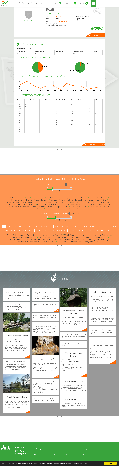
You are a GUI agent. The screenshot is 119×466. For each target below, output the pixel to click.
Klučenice (70, 200)
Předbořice (55, 204)
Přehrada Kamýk (16, 237)
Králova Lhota (42, 202)
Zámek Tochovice (74, 237)
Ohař (110, 202)
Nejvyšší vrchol (61, 230)
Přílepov (64, 204)
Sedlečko (107, 204)
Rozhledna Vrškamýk (88, 239)
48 (86, 18)
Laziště (64, 202)
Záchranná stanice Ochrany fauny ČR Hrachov (85, 242)
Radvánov (86, 204)
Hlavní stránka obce (99, 35)
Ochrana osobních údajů (62, 455)
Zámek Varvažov (70, 235)
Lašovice (57, 202)
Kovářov (23, 202)
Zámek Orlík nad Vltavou (16, 235)
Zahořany (40, 209)
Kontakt (85, 455)
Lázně (52, 230)
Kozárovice (32, 202)
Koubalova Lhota (13, 202)
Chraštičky (64, 198)
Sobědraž (41, 207)
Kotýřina (104, 200)
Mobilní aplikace (40, 455)
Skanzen (56, 226)
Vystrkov (107, 207)
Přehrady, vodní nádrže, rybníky (71, 226)
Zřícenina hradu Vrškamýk (40, 239)
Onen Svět (12, 204)
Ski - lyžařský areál (46, 226)
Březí (28, 198)
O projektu (40, 449)
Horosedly (15, 200)
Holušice (92, 198)
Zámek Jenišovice (60, 237)
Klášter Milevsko (23, 242)
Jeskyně (45, 230)
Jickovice (29, 200)
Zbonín (71, 209)
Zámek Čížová (62, 242)
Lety (69, 202)
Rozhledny (107, 226)
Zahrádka (48, 209)
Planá (39, 204)
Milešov (75, 202)
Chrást (48, 198)
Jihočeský (58, 16)
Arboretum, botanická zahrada (92, 226)
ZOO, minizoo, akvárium (14, 226)
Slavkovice (18, 207)
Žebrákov (79, 209)
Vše (4, 226)
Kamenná (53, 200)
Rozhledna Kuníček (45, 237)
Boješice (22, 198)
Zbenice (64, 209)
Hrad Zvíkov (81, 235)
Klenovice (62, 200)
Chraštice (55, 198)
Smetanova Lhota (29, 207)
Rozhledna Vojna (103, 239)
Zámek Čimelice (32, 235)
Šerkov (10, 207)
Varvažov (79, 207)
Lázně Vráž (26, 239)
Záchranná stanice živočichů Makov (43, 242)
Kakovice (37, 200)
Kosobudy (78, 200)
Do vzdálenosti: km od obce (53, 184)
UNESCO (35, 226)
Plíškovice (46, 204)
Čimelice (72, 198)
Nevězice (104, 202)
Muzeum (88, 230)
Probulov (71, 204)
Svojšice (58, 207)
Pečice (33, 204)
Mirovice (82, 202)
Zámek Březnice (88, 237)
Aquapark (27, 226)
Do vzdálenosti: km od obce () (51, 213)
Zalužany (57, 209)
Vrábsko (99, 207)
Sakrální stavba (111, 230)
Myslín (89, 202)
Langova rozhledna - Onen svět (51, 235)
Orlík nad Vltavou (23, 204)
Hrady (114, 226)
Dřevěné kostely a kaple (25, 230)
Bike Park (71, 230)
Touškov (66, 207)
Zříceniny (13, 230)
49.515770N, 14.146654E (62, 22)
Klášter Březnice (14, 239)
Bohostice (13, 198)
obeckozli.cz (89, 22)
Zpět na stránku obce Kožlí (97, 144)
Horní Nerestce (102, 198)
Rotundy (37, 230)
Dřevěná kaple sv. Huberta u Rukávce (65, 239)
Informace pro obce (86, 449)
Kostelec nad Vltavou (91, 200)
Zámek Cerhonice (30, 237)
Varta (72, 207)
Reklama (63, 449)
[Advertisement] (59, 162)
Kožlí (50, 9)
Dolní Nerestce (82, 198)
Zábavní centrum (99, 230)
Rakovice (94, 204)
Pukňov (78, 204)
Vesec (85, 207)
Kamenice (45, 200)
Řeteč (101, 204)
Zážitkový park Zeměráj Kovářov (99, 235)
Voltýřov (92, 207)
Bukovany (34, 198)
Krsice (50, 202)
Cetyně (42, 198)
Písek (57, 20)
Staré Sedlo (50, 207)
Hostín (22, 200)
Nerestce (96, 202)
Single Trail (80, 230)
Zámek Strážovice (101, 237)
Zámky (6, 230)
